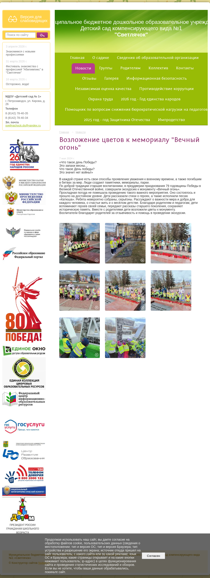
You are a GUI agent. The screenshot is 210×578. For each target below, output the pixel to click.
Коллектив (158, 68)
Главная (77, 58)
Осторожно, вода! (17, 84)
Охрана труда (100, 99)
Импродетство (171, 120)
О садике (100, 58)
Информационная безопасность (156, 78)
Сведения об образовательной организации (158, 58)
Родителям (130, 68)
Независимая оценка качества (103, 89)
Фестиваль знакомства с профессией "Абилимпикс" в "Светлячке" (24, 69)
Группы (105, 68)
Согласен (153, 556)
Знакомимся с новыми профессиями (20, 53)
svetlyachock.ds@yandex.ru (23, 125)
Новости (83, 68)
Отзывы (89, 78)
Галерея (111, 78)
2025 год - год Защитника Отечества (117, 120)
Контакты (185, 68)
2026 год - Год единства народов (150, 99)
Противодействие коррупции (166, 89)
